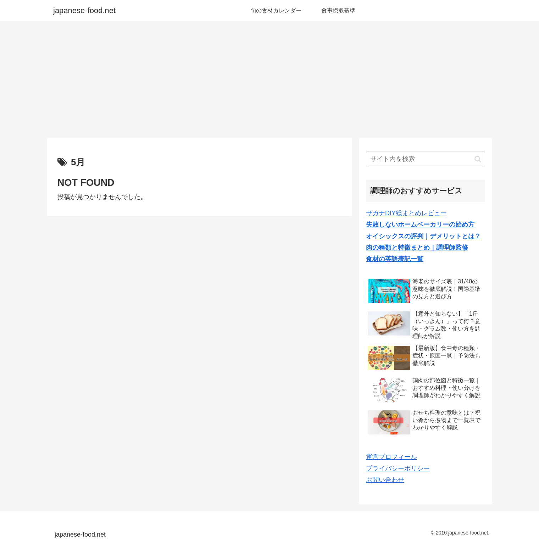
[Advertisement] (269, 79)
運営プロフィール (391, 456)
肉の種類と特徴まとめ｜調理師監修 (417, 247)
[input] (425, 159)
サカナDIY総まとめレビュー (406, 213)
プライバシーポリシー (398, 468)
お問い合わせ (385, 479)
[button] (478, 159)
